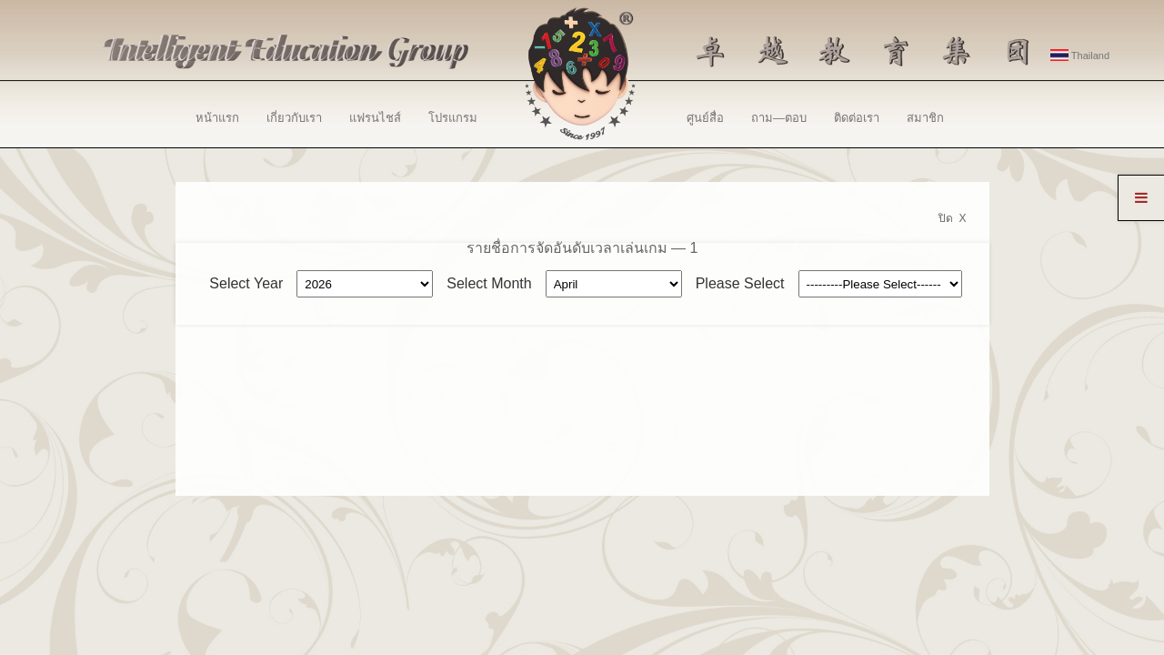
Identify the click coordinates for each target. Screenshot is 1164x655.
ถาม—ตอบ (779, 118)
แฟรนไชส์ (375, 118)
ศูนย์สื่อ (705, 118)
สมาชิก (925, 118)
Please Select (740, 283)
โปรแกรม (452, 118)
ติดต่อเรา (856, 118)
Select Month (489, 283)
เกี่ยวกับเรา (294, 118)
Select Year (246, 283)
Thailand (1079, 55)
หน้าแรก (217, 118)
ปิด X (952, 218)
